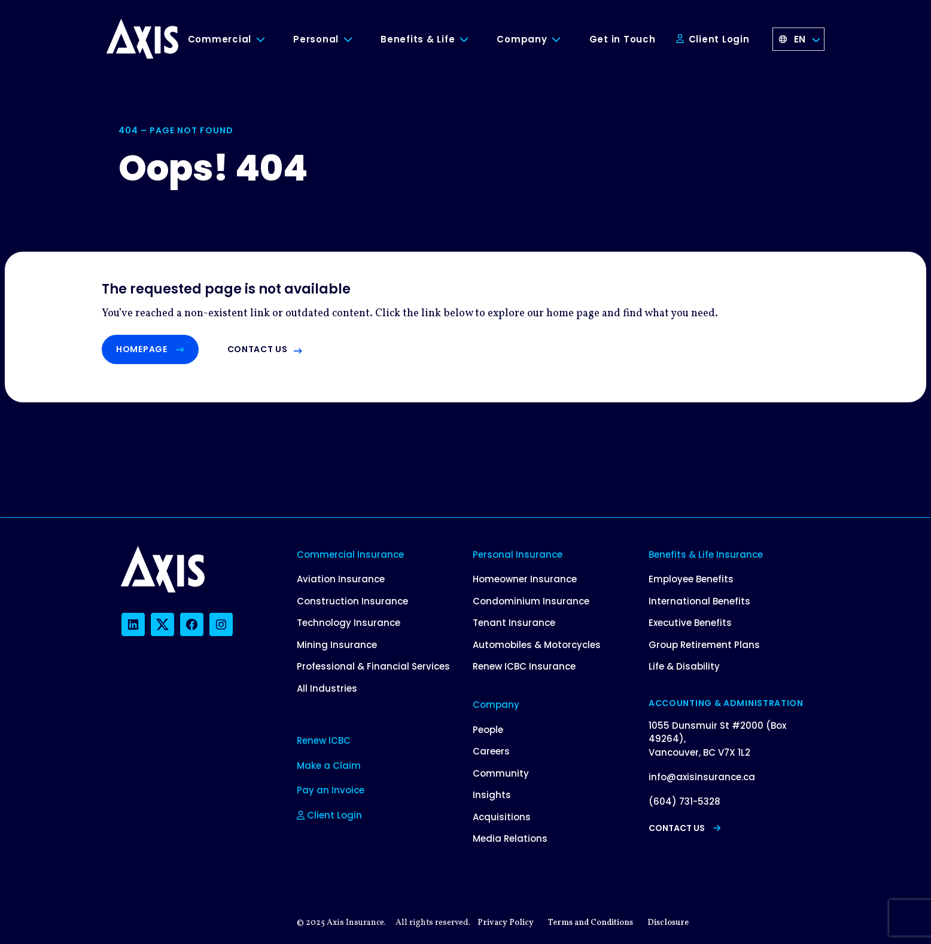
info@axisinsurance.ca (702, 777)
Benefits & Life (418, 39)
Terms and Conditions (590, 922)
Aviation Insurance (341, 579)
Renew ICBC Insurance (524, 666)
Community (501, 773)
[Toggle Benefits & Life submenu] (472, 39)
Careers (491, 751)
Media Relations (510, 838)
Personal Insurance (517, 554)
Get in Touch (622, 39)
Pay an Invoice (330, 790)
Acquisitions (502, 817)
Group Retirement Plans (704, 645)
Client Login (713, 39)
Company (522, 39)
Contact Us (684, 828)
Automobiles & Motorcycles (537, 645)
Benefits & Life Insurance (706, 554)
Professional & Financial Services (373, 666)
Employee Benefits (691, 579)
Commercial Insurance (350, 554)
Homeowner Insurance (525, 579)
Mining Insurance (337, 645)
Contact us (257, 349)
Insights (492, 795)
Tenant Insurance (514, 622)
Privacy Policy (505, 922)
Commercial (220, 39)
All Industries (327, 688)
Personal (316, 39)
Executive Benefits (690, 622)
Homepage (150, 349)
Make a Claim (329, 765)
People (488, 729)
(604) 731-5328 (684, 801)
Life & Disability (684, 666)
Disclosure (668, 922)
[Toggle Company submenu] (565, 39)
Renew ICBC (324, 740)
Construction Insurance (352, 601)
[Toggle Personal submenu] (356, 39)
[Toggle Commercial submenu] (269, 39)
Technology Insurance (348, 622)
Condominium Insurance (531, 601)
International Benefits (699, 601)
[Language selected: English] (798, 39)
